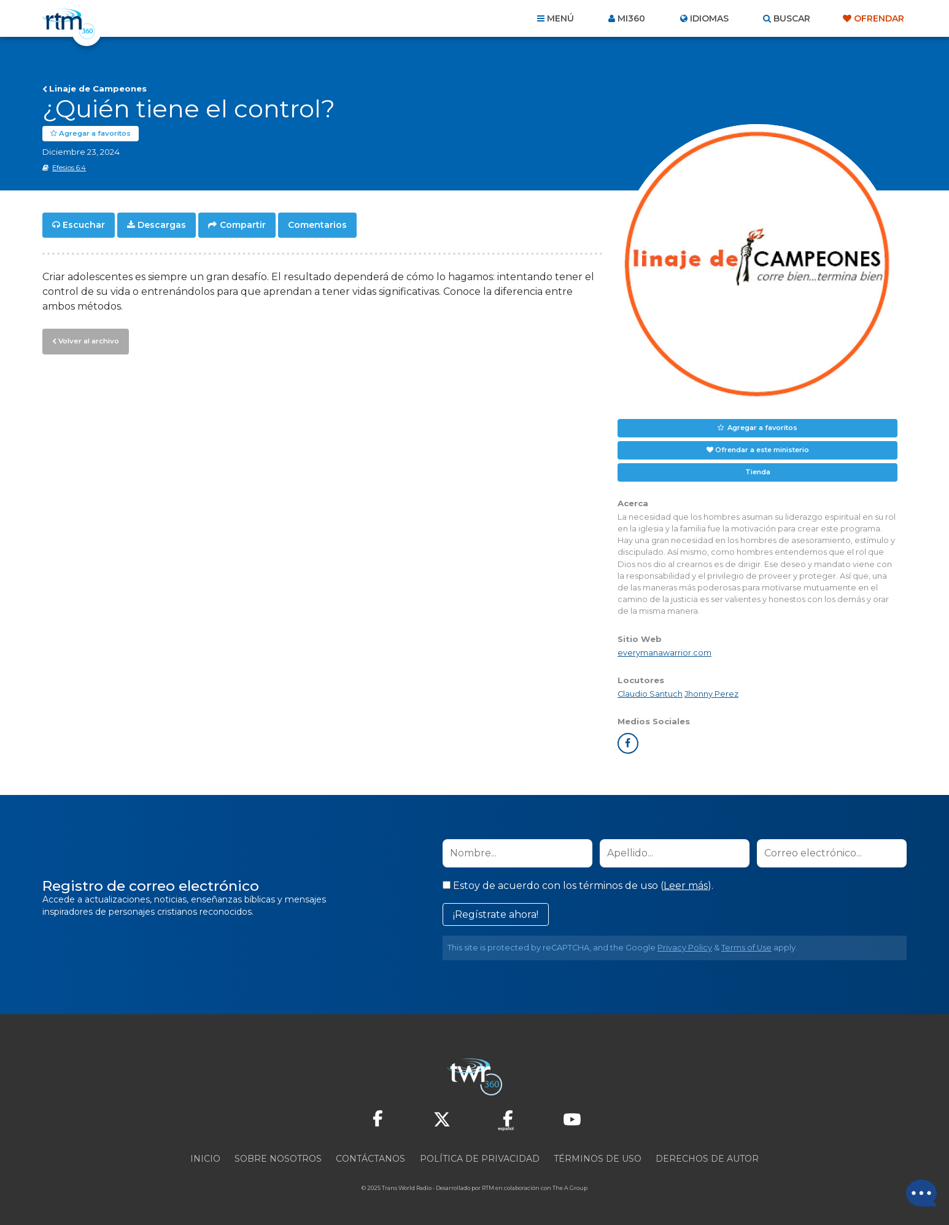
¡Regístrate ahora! (495, 914)
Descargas (162, 224)
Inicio (205, 1158)
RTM (488, 1187)
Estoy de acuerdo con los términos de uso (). (578, 885)
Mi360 (631, 18)
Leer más (686, 885)
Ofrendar (879, 18)
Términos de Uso (597, 1158)
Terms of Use (746, 947)
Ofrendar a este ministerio (762, 449)
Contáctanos (370, 1158)
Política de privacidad (480, 1158)
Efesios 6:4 (69, 167)
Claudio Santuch (650, 694)
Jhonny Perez (711, 694)
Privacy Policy (684, 947)
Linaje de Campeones (98, 88)
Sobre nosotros (278, 1158)
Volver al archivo (87, 339)
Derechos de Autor (707, 1158)
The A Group (569, 1187)
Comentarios (317, 224)
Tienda (757, 472)
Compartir (243, 224)
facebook (628, 743)
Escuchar (84, 224)
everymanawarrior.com (664, 652)
